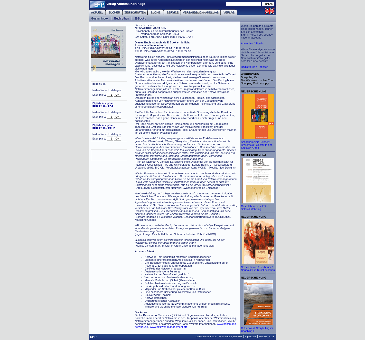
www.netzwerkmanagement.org (168, 326)
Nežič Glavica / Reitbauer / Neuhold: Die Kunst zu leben (258, 268)
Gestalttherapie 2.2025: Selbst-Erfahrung (255, 207)
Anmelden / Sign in (252, 43)
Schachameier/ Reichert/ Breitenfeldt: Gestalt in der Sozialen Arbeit (256, 144)
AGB (271, 336)
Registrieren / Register (254, 66)
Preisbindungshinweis (231, 336)
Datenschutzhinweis (206, 336)
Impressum (250, 336)
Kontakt (263, 336)
